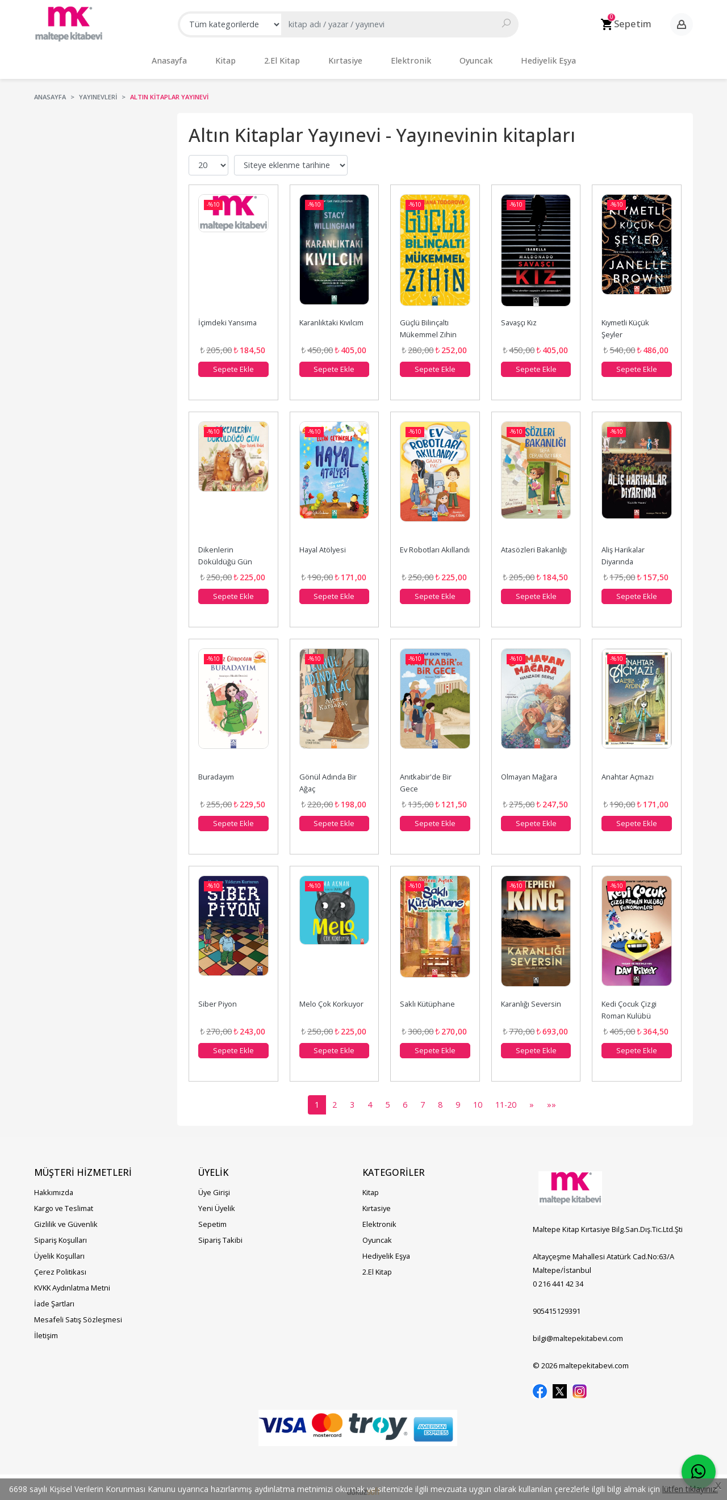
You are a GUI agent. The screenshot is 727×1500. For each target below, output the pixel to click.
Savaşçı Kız (519, 317)
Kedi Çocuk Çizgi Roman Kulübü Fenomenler (629, 1010)
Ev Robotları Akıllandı (435, 544)
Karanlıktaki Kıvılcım (331, 317)
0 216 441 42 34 (558, 1278)
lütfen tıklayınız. (690, 1489)
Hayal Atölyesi (322, 544)
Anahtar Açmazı (627, 771)
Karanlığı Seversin (531, 998)
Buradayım (216, 771)
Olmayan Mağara (529, 771)
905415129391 (556, 1305)
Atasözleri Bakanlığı (534, 544)
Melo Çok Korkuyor (331, 998)
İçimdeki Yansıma (227, 317)
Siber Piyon (217, 998)
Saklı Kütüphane (427, 998)
